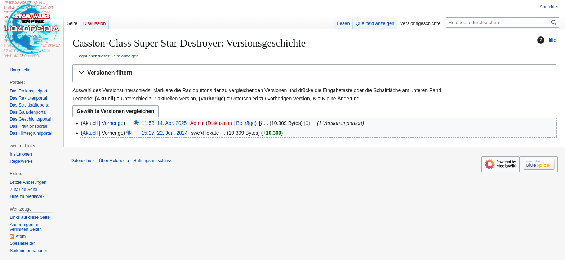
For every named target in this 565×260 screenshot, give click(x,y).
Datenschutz (83, 160)
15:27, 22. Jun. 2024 (165, 133)
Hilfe (545, 40)
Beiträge (245, 123)
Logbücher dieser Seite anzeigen (108, 55)
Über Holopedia (114, 160)
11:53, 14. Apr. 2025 (164, 123)
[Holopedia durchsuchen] (502, 22)
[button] (314, 73)
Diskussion (220, 123)
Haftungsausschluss (152, 160)
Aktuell (90, 133)
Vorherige (113, 123)
